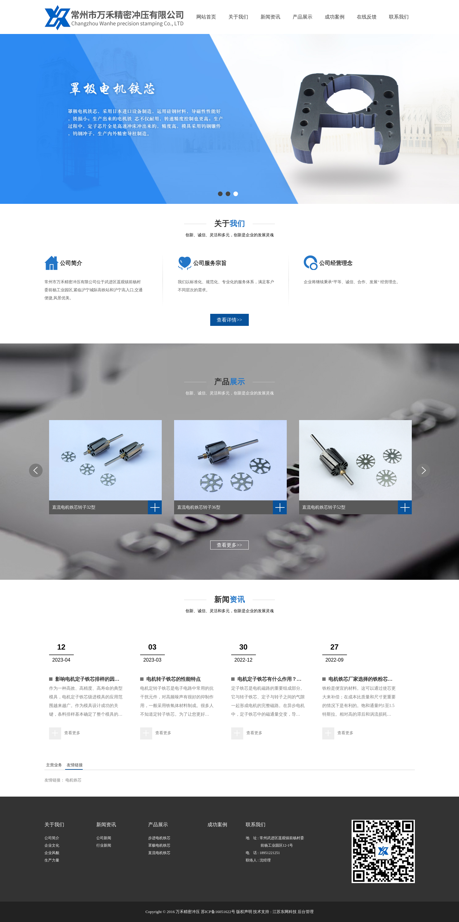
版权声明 (244, 911)
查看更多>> (229, 545)
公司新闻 (103, 838)
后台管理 (306, 911)
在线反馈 (367, 16)
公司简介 (51, 838)
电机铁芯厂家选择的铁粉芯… (360, 679)
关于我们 (238, 16)
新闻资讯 (270, 16)
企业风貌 (51, 853)
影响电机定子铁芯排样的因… (87, 679)
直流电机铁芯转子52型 (323, 507)
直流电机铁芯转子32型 (73, 507)
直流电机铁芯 (159, 853)
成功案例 (334, 16)
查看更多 (72, 732)
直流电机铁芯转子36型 (198, 507)
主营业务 (54, 765)
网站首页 (206, 16)
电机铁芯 (73, 780)
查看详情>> (229, 319)
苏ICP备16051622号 (218, 911)
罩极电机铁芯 (159, 845)
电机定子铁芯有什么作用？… (269, 679)
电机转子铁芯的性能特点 (173, 679)
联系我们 (399, 16)
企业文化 (51, 845)
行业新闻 (103, 845)
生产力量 (51, 860)
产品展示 (302, 16)
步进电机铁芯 (159, 838)
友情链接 (75, 765)
